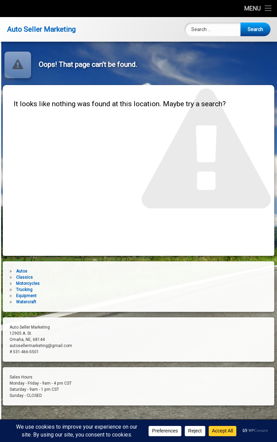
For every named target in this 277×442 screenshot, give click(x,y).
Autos (12, 271)
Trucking (15, 289)
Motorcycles (18, 283)
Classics (15, 277)
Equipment (17, 295)
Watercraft (17, 302)
